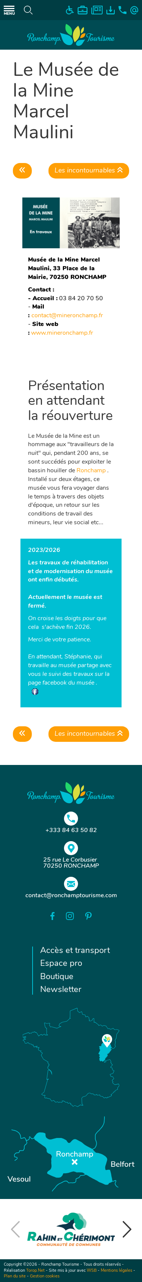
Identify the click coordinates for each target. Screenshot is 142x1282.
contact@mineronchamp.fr (68, 316)
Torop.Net (35, 1271)
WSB (92, 1271)
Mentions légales (116, 1271)
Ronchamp (91, 471)
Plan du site (15, 1276)
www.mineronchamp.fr (62, 333)
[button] (127, 1229)
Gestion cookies (44, 1276)
